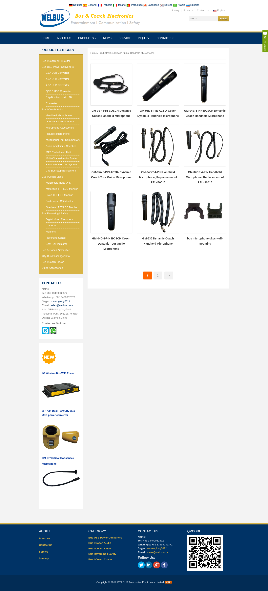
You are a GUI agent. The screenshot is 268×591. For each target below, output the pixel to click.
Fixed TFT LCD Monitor (59, 195)
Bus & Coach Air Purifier (56, 250)
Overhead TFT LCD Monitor (62, 207)
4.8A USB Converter (57, 85)
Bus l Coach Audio (52, 109)
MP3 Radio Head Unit (58, 152)
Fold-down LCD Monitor (59, 201)
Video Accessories (52, 267)
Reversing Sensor (56, 237)
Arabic (179, 4)
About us (64, 38)
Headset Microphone (58, 133)
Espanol (90, 4)
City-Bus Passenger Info (56, 256)
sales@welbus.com (62, 305)
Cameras (51, 225)
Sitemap (44, 558)
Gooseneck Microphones (60, 121)
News (107, 38)
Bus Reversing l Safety (55, 213)
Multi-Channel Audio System (62, 158)
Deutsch (76, 4)
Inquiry (175, 10)
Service (125, 38)
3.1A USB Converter (57, 72)
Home (46, 38)
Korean (166, 4)
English (219, 10)
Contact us (165, 38)
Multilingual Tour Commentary (63, 139)
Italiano (119, 4)
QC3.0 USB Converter (59, 91)
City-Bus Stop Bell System (61, 170)
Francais (105, 4)
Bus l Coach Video (52, 176)
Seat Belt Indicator (56, 243)
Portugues (134, 4)
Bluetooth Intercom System (61, 164)
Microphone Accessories (60, 127)
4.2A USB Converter (57, 78)
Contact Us (203, 10)
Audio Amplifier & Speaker (61, 146)
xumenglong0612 (60, 301)
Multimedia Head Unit (58, 182)
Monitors (51, 231)
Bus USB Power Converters (58, 66)
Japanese (151, 4)
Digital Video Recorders (59, 219)
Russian (192, 4)
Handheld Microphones (59, 115)
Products (188, 10)
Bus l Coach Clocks (53, 261)
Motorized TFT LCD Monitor (62, 188)
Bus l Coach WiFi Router (56, 60)
